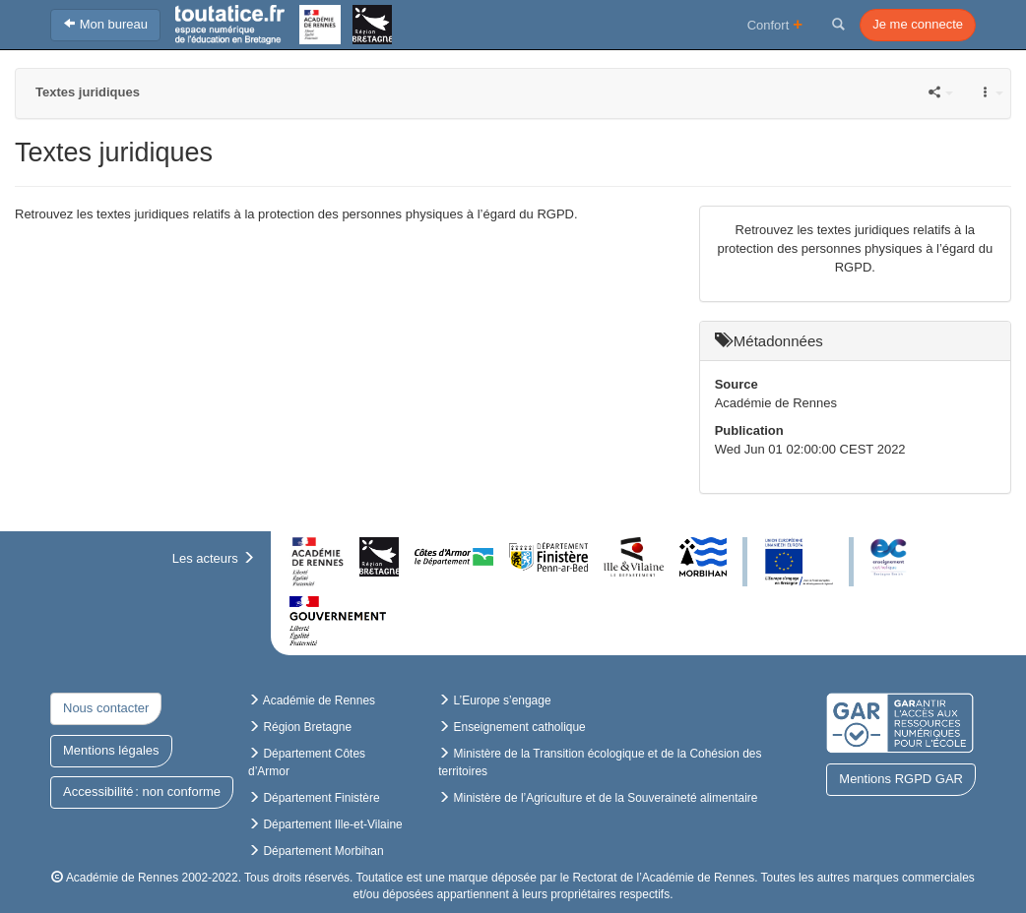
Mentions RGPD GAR (901, 778)
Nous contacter (106, 707)
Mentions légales (111, 750)
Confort (775, 24)
